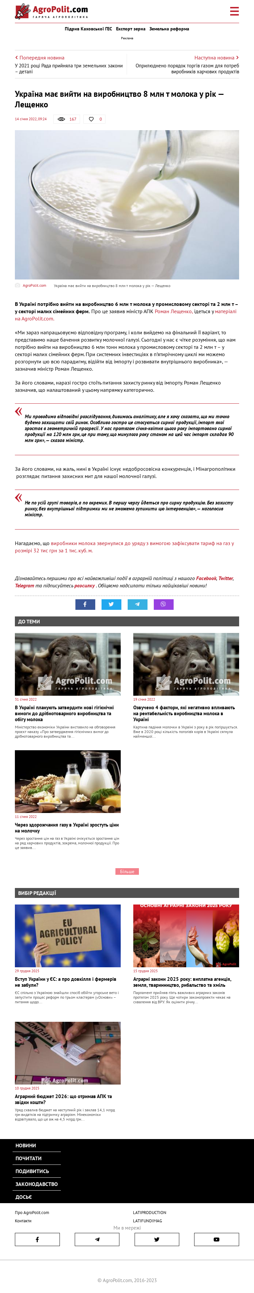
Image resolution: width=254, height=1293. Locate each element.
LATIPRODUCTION (149, 1212)
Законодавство (37, 1184)
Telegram (24, 585)
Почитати (29, 1158)
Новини (26, 1145)
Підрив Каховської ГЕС (88, 29)
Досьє (24, 1197)
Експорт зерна (131, 29)
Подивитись (32, 1171)
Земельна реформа (169, 29)
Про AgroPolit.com (32, 1212)
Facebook (206, 578)
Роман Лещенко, (174, 311)
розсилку (85, 585)
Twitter (225, 578)
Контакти (23, 1221)
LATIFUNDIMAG (147, 1221)
